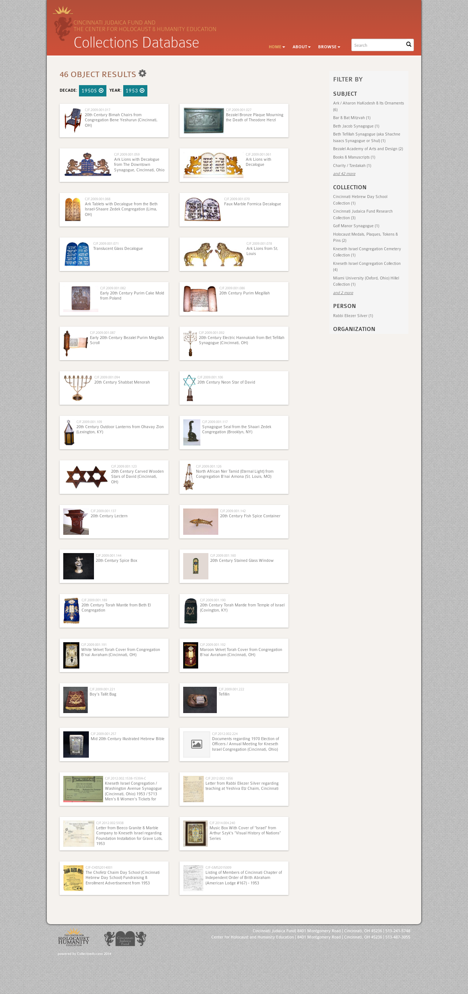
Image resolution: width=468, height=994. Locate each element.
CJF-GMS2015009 (218, 867)
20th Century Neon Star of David (226, 382)
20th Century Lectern (109, 516)
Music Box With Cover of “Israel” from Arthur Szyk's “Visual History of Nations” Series (245, 833)
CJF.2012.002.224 (225, 734)
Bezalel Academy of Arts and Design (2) (368, 148)
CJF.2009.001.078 (259, 243)
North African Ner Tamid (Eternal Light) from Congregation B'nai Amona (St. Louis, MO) (234, 474)
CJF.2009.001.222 (231, 689)
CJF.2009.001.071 (106, 243)
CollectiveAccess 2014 (94, 954)
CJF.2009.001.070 (237, 199)
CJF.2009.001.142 (233, 511)
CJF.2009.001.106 (210, 377)
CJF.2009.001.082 (113, 288)
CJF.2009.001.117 (215, 422)
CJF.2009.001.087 (103, 333)
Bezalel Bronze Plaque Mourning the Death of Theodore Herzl (254, 117)
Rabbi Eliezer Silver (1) (353, 315)
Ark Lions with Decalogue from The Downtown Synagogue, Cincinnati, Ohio (139, 164)
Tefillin (224, 694)
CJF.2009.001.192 (213, 645)
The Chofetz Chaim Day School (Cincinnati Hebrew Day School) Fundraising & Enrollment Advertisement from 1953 (123, 878)
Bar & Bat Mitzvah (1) (351, 117)
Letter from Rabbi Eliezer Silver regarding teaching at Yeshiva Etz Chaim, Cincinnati (242, 786)
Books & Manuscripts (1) (354, 157)
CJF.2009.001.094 (107, 377)
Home (277, 47)
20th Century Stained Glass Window (242, 560)
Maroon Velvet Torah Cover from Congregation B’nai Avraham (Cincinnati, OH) (241, 652)
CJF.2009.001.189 (94, 600)
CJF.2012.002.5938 (110, 823)
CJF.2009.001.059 (127, 154)
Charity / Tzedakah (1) (352, 165)
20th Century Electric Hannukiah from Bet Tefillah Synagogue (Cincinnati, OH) (241, 340)
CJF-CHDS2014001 (99, 867)
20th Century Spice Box (116, 560)
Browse (329, 47)
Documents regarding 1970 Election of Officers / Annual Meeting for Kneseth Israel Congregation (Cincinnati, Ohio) (245, 744)
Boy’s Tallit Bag (103, 694)
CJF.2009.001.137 (103, 511)
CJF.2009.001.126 (209, 466)
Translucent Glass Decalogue (118, 248)
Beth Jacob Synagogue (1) (356, 126)
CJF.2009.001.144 (108, 555)
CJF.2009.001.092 (211, 333)
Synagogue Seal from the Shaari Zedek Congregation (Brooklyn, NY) (236, 429)
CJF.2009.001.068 (97, 199)
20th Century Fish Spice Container (250, 516)
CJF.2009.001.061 (258, 154)
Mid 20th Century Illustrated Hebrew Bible (128, 738)
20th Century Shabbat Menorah (122, 382)
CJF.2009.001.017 (97, 110)
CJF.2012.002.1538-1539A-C (125, 778)
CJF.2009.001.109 (89, 422)
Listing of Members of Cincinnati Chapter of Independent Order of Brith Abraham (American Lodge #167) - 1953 (243, 878)
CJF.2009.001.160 (223, 555)
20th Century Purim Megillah (244, 293)
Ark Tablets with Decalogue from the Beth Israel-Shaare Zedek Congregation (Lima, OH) (121, 209)
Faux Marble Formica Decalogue (252, 204)
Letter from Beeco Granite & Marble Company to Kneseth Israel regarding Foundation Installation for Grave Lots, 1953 (129, 836)
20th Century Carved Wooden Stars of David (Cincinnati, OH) (137, 476)
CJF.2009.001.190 (213, 600)
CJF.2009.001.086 (232, 288)
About (301, 47)
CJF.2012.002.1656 (219, 778)
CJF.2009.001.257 (103, 734)
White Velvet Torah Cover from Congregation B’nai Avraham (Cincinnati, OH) (120, 652)
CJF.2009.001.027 (239, 110)
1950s (93, 91)
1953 (135, 91)
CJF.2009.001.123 (124, 466)
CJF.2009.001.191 (94, 645)
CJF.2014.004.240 (222, 823)
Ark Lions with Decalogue (258, 162)
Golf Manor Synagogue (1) (356, 226)
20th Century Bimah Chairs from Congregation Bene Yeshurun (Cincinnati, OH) (121, 120)
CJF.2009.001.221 (102, 689)
